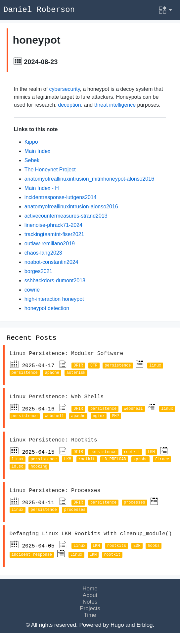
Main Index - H (41, 189)
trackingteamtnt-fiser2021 (54, 235)
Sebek (31, 161)
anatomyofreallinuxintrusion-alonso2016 (71, 207)
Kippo (31, 143)
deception (69, 106)
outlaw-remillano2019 (49, 244)
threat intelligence (115, 106)
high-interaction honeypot (54, 300)
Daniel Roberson (39, 9)
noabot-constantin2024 (51, 263)
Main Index (37, 152)
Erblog (144, 623)
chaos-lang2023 (43, 254)
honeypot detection (46, 309)
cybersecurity (64, 90)
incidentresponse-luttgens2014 (60, 198)
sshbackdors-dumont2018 (54, 281)
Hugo (117, 623)
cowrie (32, 291)
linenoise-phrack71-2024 (53, 226)
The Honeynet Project (50, 170)
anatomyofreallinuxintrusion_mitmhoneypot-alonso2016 (89, 180)
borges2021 (38, 272)
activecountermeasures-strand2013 (66, 217)
